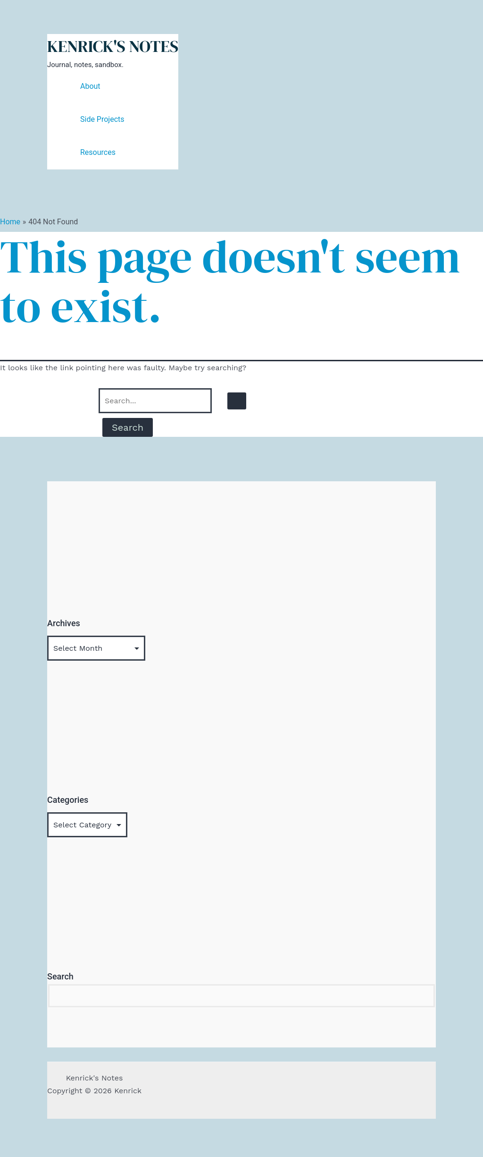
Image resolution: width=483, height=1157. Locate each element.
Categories (67, 800)
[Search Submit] (236, 400)
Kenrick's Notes (112, 46)
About (90, 86)
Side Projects (102, 119)
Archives (63, 623)
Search (60, 976)
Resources (98, 152)
